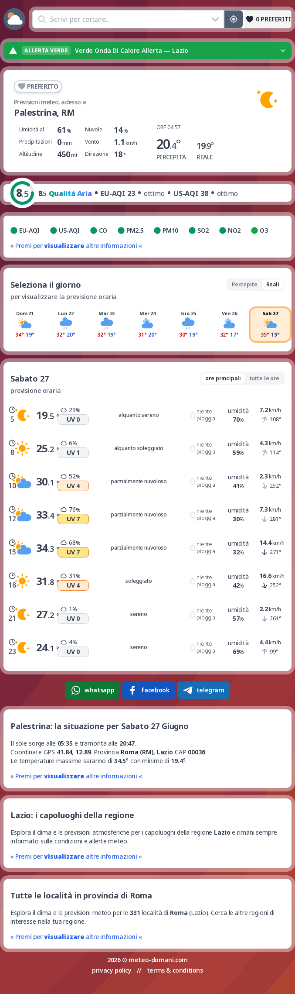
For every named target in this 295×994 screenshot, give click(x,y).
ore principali (223, 378)
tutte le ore (264, 378)
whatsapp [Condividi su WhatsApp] (92, 690)
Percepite (245, 284)
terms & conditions (175, 970)
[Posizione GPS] (233, 19)
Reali (272, 284)
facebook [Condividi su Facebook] (148, 690)
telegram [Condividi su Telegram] (203, 690)
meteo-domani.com (158, 960)
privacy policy (111, 970)
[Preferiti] (268, 19)
